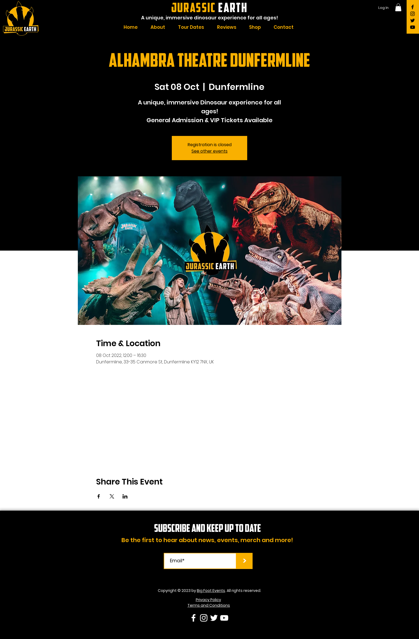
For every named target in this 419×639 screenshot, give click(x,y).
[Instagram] (412, 14)
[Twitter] (412, 20)
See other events (209, 151)
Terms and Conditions (208, 605)
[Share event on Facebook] (98, 496)
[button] (398, 7)
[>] (244, 561)
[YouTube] (412, 27)
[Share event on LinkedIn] (125, 496)
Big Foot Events (211, 590)
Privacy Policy (208, 599)
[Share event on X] (111, 496)
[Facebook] (412, 7)
